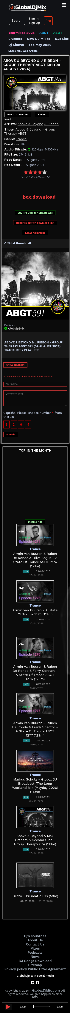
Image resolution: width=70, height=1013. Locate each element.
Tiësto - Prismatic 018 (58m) (35, 896)
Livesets (15, 39)
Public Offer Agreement (47, 969)
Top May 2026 (40, 45)
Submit (10, 434)
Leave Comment (35, 232)
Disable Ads (35, 521)
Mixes (35, 948)
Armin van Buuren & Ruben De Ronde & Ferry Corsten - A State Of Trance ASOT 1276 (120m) (35, 672)
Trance (21, 139)
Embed (42, 114)
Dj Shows (16, 45)
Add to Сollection (17, 114)
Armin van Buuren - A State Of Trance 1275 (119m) (35, 612)
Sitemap (35, 965)
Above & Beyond (30, 124)
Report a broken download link (35, 222)
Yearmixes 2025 (21, 33)
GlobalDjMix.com (46, 990)
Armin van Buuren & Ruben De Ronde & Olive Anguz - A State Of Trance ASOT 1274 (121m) (35, 560)
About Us (35, 940)
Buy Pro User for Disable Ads (35, 212)
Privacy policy (15, 969)
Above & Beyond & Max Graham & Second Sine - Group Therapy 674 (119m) (35, 840)
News (35, 957)
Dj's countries (35, 936)
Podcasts (35, 953)
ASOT (57, 33)
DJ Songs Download (35, 961)
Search (17, 20)
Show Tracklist (15, 364)
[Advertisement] (35, 185)
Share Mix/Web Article (23, 50)
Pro (48, 21)
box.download (39, 197)
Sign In (34, 18)
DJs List (62, 39)
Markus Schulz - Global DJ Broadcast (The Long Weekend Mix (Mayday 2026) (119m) (35, 785)
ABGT (44, 33)
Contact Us (35, 944)
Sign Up (34, 22)
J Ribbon (51, 124)
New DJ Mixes (38, 39)
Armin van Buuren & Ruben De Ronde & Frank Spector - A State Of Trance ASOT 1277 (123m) (35, 729)
